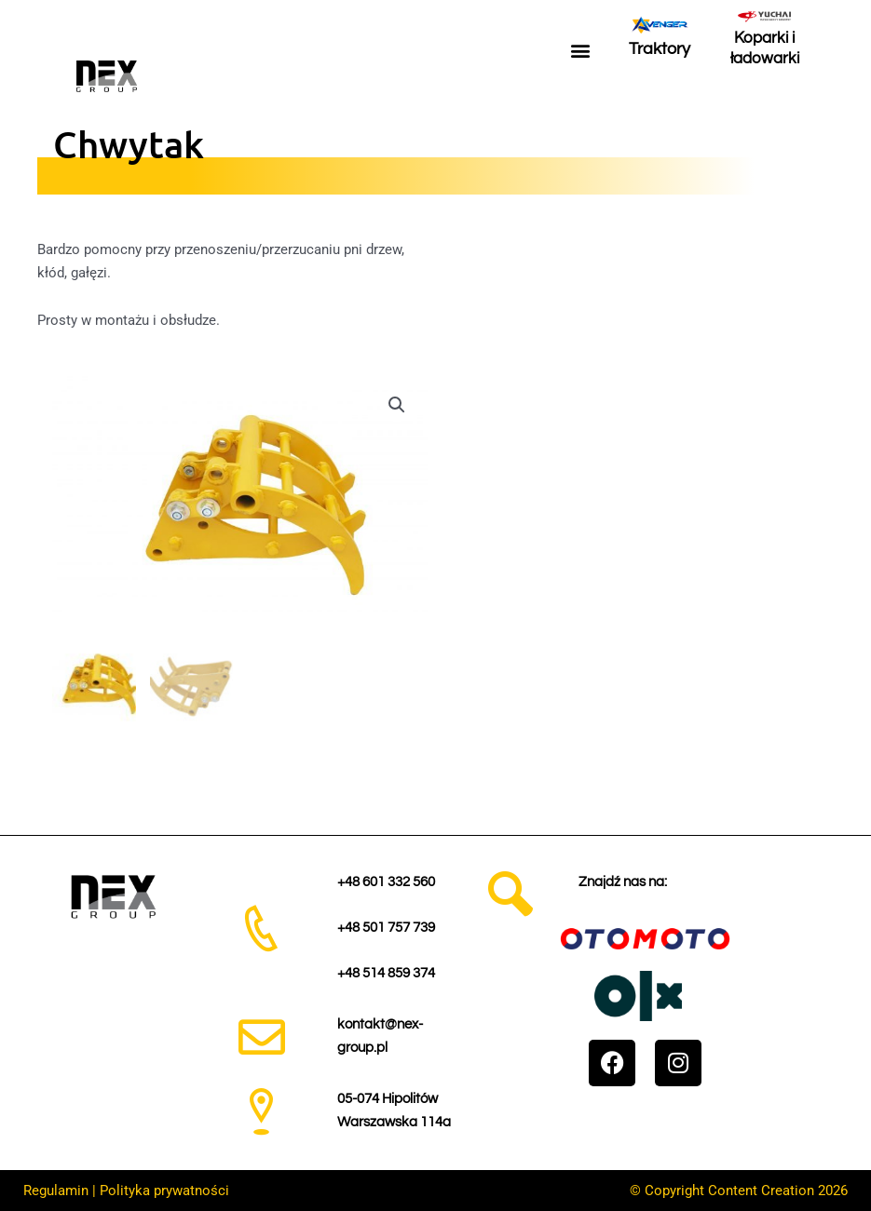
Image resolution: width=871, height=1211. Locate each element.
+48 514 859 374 (386, 972)
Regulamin (55, 1189)
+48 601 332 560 (386, 880)
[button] (580, 50)
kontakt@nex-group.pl (380, 1035)
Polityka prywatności (164, 1189)
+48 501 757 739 (386, 927)
